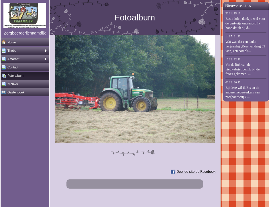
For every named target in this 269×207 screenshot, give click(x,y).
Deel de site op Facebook (195, 172)
